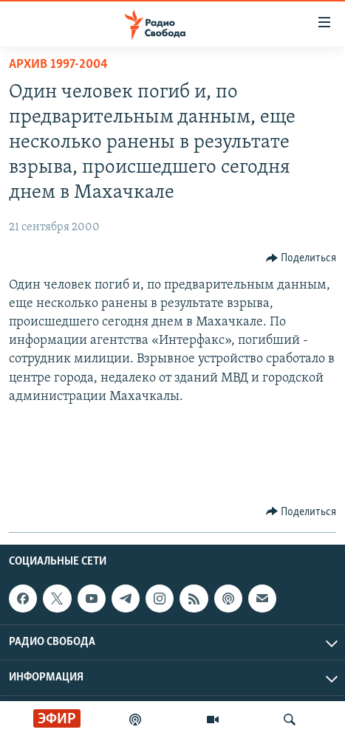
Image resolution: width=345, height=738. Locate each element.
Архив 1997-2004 (58, 65)
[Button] (301, 258)
